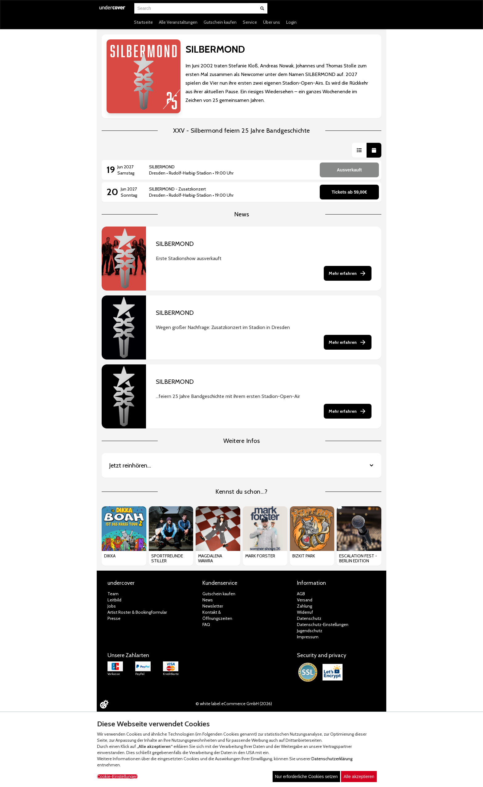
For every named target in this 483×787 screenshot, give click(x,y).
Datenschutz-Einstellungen (322, 624)
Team (113, 593)
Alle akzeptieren (358, 776)
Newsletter (212, 606)
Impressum (308, 637)
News (207, 600)
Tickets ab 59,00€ (349, 192)
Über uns (271, 22)
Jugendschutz (309, 630)
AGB (301, 593)
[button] (359, 150)
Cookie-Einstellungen (117, 776)
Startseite (143, 22)
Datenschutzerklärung (331, 758)
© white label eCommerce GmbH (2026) (234, 703)
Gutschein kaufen (220, 22)
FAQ (206, 624)
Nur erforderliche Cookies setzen (306, 776)
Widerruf (305, 612)
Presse (114, 618)
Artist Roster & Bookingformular (137, 612)
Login (291, 22)
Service (250, 22)
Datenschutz (309, 618)
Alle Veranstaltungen (178, 22)
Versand (304, 600)
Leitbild (114, 600)
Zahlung (304, 606)
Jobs (112, 606)
